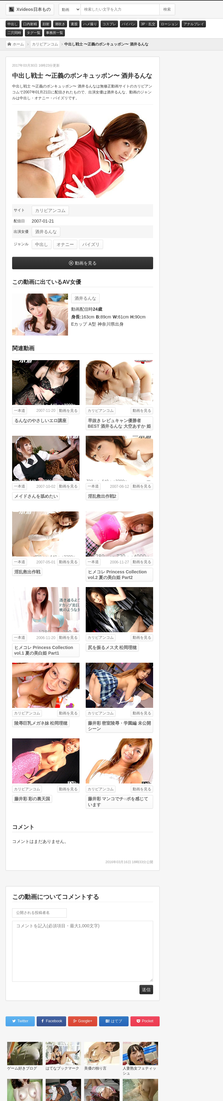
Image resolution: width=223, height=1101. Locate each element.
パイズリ (91, 244)
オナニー (65, 244)
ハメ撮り (90, 24)
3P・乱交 (148, 24)
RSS (92, 1089)
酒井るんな (46, 231)
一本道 (19, 410)
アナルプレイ (194, 24)
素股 (74, 24)
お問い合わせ (25, 1089)
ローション (169, 24)
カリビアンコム (50, 210)
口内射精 (30, 24)
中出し (12, 24)
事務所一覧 (54, 33)
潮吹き (60, 24)
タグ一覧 (33, 33)
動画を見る (86, 263)
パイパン (128, 24)
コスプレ (109, 24)
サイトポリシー (62, 1089)
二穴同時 (14, 33)
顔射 (46, 24)
